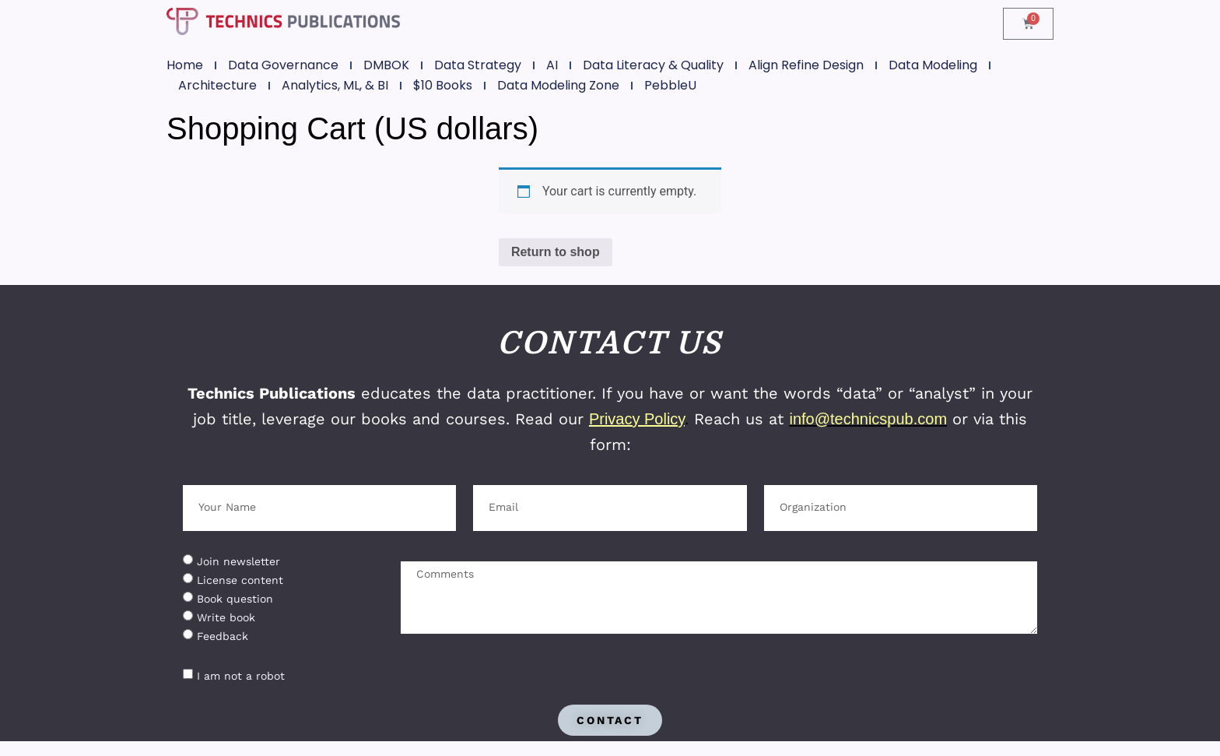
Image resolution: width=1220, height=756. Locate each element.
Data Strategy (477, 65)
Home (185, 65)
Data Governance (283, 65)
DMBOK (386, 65)
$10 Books (442, 85)
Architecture (217, 85)
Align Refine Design (806, 65)
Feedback (222, 635)
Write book (226, 616)
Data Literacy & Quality (653, 65)
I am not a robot (241, 675)
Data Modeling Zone (558, 85)
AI (552, 65)
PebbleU (670, 85)
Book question (235, 598)
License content (240, 579)
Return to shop (555, 251)
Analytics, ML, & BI (335, 85)
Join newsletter (238, 560)
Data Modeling (933, 65)
